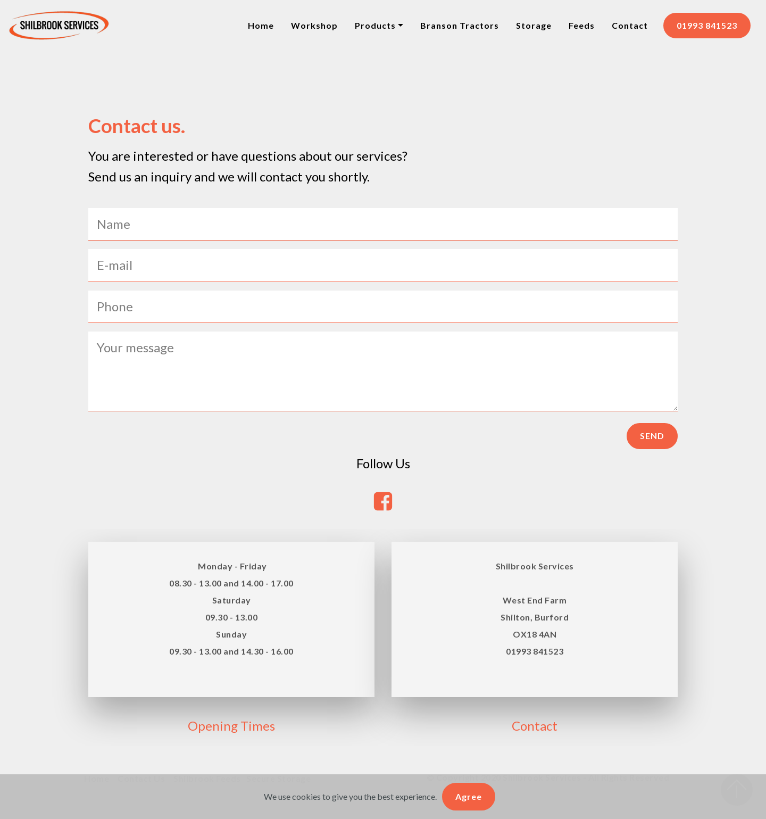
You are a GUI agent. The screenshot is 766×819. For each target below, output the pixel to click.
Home (261, 25)
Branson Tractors (459, 25)
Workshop (314, 25)
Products (375, 25)
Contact (630, 25)
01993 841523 (707, 25)
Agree (468, 796)
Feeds (582, 25)
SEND (652, 436)
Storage (534, 25)
